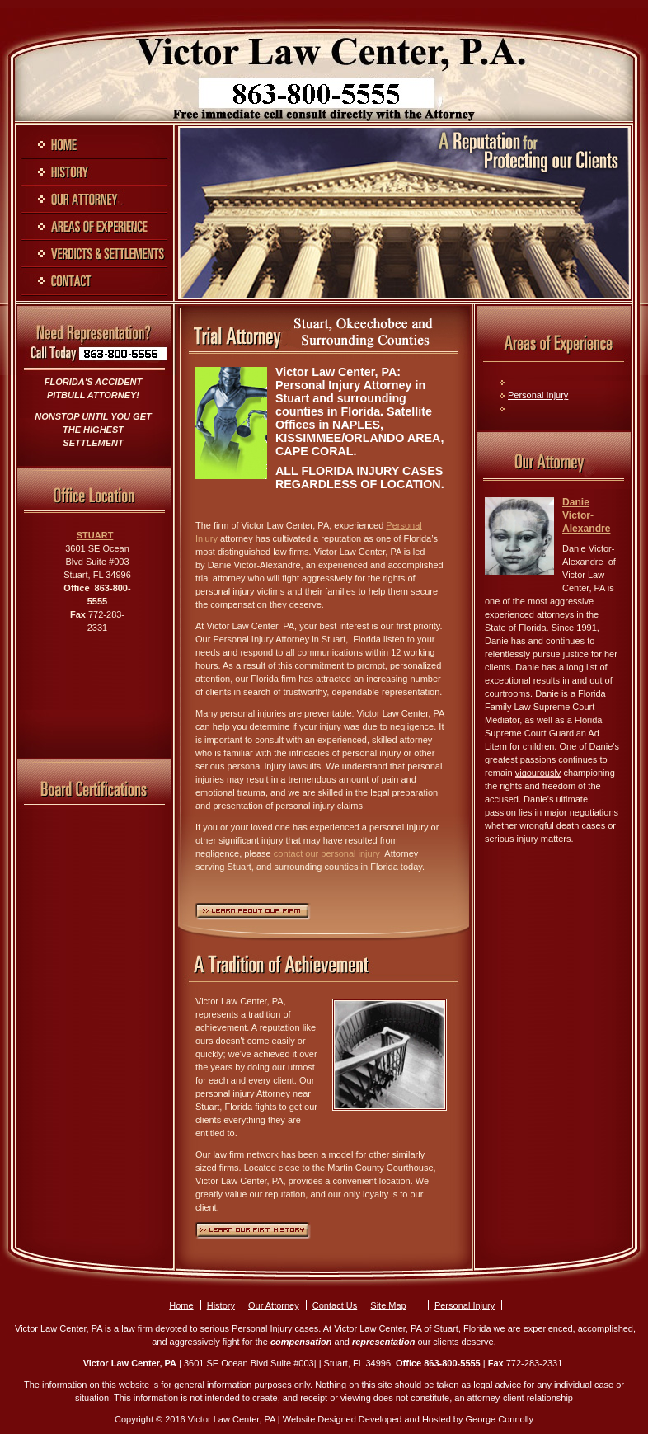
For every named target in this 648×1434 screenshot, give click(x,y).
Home (181, 1305)
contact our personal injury (328, 853)
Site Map (388, 1305)
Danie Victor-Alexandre (586, 515)
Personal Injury (538, 395)
